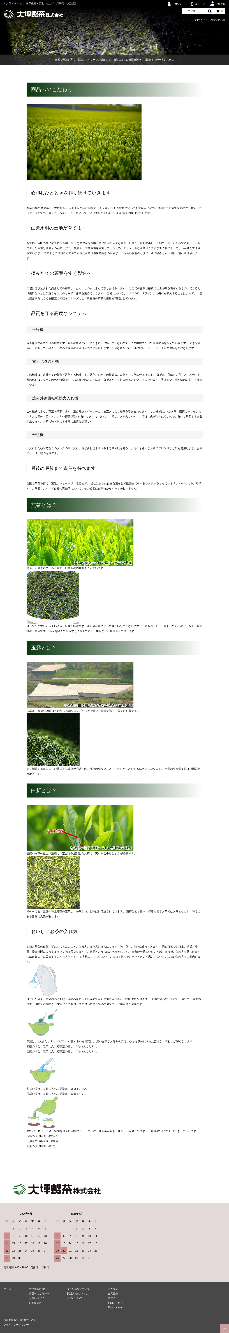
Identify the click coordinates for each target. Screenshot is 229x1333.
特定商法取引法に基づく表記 (20, 1319)
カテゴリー (191, 11)
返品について (74, 1298)
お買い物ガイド (38, 1298)
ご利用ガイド (200, 19)
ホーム (7, 1288)
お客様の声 (35, 1302)
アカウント (176, 3)
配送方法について (77, 1293)
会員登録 (217, 3)
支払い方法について (78, 1288)
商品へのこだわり (39, 1293)
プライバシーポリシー (16, 1324)
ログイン (197, 3)
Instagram (116, 1307)
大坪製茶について (39, 1288)
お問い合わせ (217, 19)
